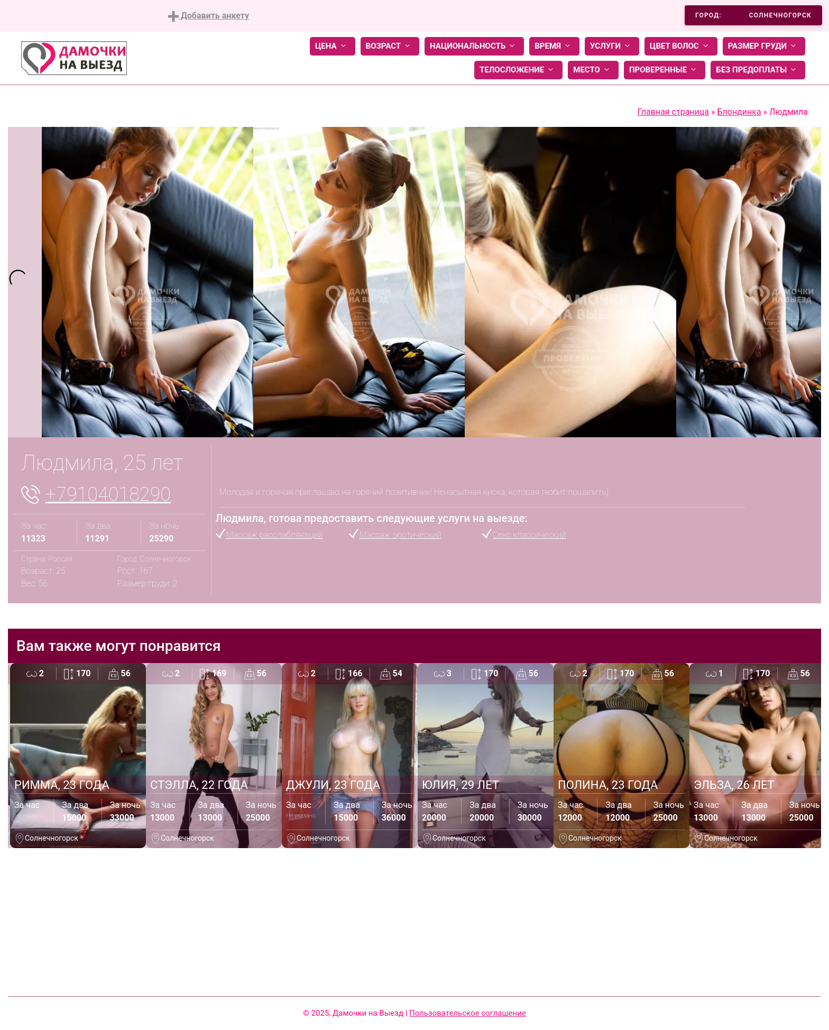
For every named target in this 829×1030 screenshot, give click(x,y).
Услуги (612, 46)
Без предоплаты (758, 70)
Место (593, 70)
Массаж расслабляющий (274, 535)
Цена (332, 46)
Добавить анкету (208, 16)
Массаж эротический (400, 535)
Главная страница (673, 112)
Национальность (474, 46)
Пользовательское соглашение (467, 1013)
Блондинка (739, 112)
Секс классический (529, 535)
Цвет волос (681, 46)
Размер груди (764, 46)
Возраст (390, 46)
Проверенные (664, 70)
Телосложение (518, 70)
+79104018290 (108, 494)
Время (554, 46)
